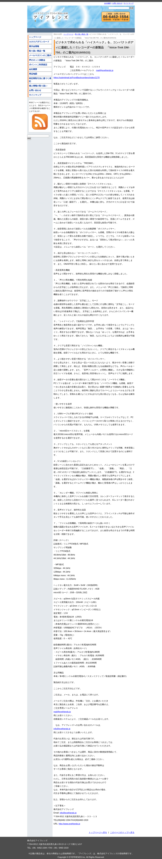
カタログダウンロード (39, 42)
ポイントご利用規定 (38, 65)
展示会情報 (34, 46)
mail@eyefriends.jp (104, 70)
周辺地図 (33, 74)
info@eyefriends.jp (62, 729)
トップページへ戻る (98, 832)
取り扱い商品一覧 (81, 34)
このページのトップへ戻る (122, 832)
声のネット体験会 (37, 60)
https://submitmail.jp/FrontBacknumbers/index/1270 (77, 78)
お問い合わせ (117, 3)
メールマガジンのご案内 (40, 55)
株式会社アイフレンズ (49, 17)
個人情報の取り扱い (38, 86)
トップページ (68, 34)
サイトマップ (129, 3)
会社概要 (107, 3)
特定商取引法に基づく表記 (40, 79)
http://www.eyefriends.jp (69, 824)
